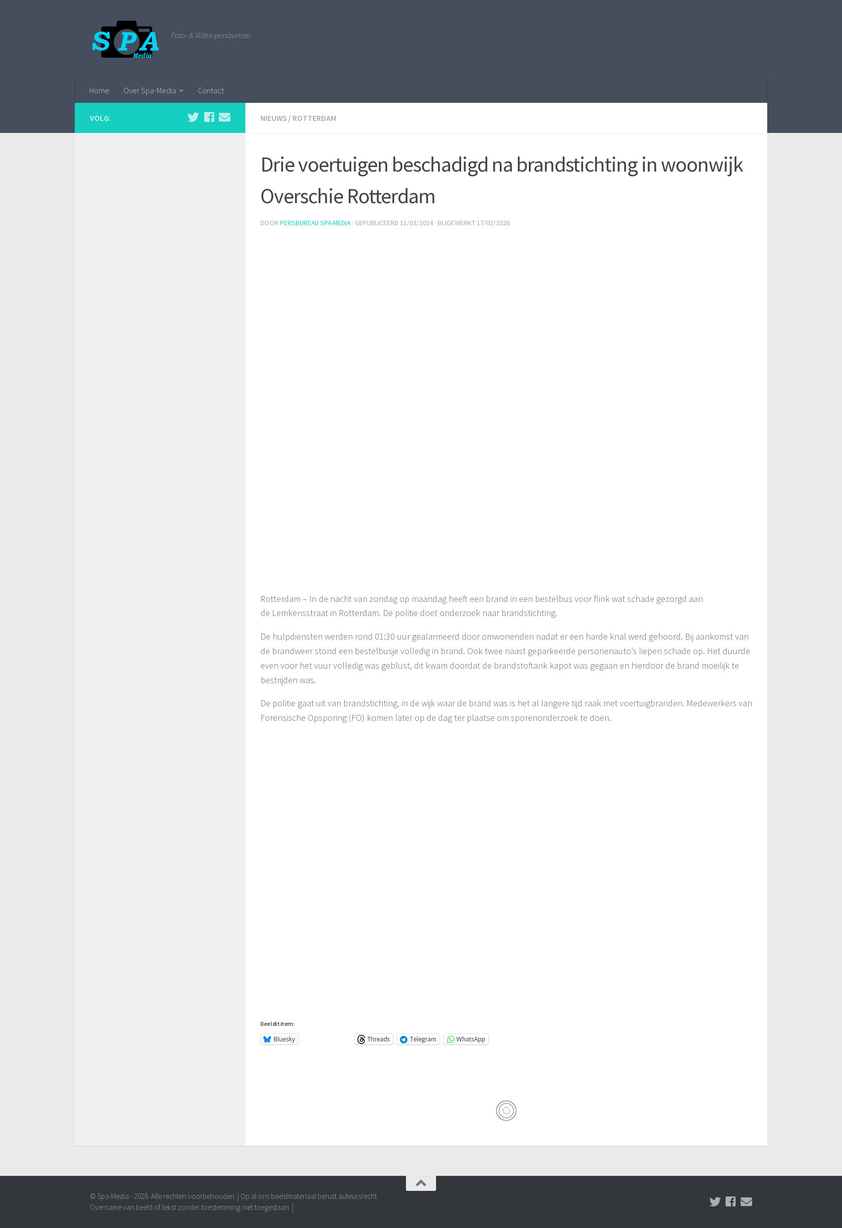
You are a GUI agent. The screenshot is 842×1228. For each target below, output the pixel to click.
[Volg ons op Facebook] (209, 117)
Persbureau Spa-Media (316, 222)
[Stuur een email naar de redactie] (224, 117)
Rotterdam (315, 118)
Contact (211, 90)
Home (99, 90)
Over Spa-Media (149, 90)
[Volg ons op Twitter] (193, 117)
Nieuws (274, 118)
